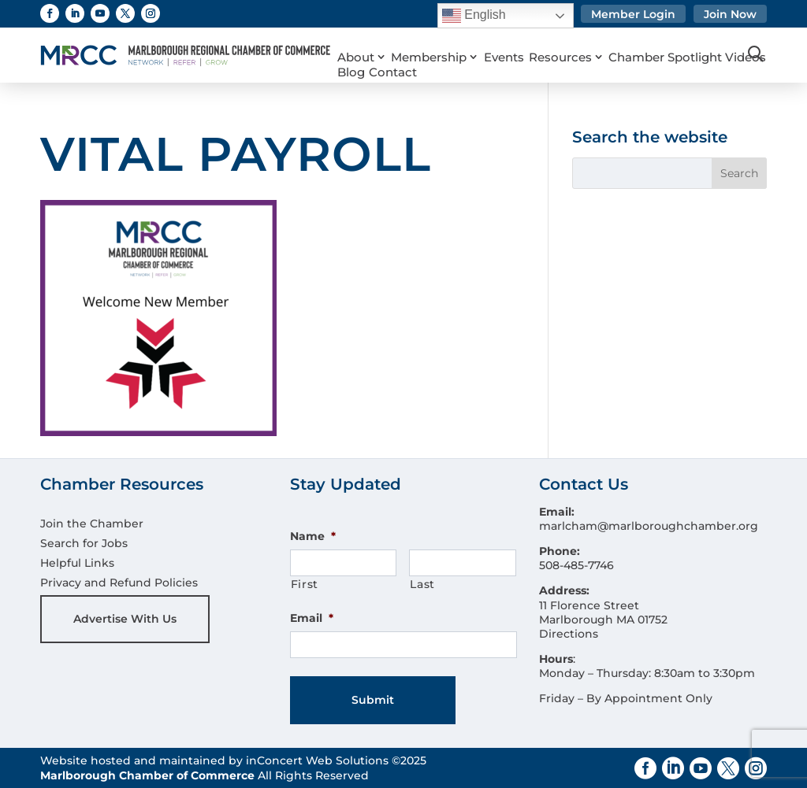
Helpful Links (77, 563)
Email (311, 618)
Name (313, 536)
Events (498, 38)
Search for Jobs (84, 543)
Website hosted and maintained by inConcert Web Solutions (214, 760)
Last (422, 584)
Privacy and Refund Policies (119, 582)
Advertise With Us (125, 619)
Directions (568, 634)
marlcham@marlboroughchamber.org (648, 526)
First (304, 584)
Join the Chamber (91, 523)
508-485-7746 (576, 565)
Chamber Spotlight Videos (406, 59)
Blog (497, 59)
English (474, 15)
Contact (539, 59)
